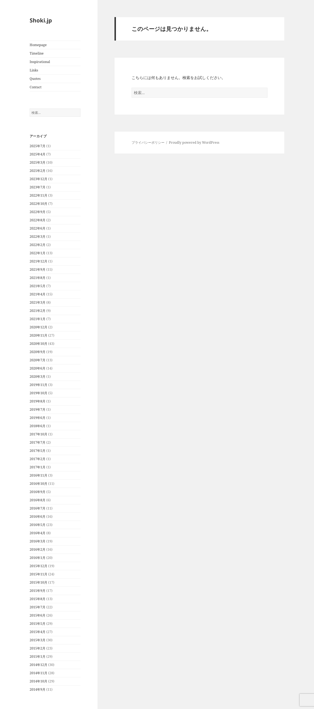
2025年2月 (38, 170)
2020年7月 (38, 360)
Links (34, 70)
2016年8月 (38, 500)
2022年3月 (38, 236)
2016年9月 (38, 492)
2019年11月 (38, 384)
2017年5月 (38, 450)
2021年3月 (38, 302)
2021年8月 (38, 277)
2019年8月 (38, 401)
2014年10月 (38, 681)
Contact (36, 87)
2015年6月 (38, 615)
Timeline (37, 53)
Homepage (38, 45)
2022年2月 (38, 245)
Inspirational (40, 61)
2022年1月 (38, 253)
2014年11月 (38, 673)
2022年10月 (38, 203)
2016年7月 (38, 508)
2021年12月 (38, 261)
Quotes (35, 78)
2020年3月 (38, 376)
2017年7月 (38, 442)
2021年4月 (38, 294)
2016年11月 (38, 475)
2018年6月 (38, 426)
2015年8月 (38, 599)
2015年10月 (38, 582)
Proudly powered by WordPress (194, 142)
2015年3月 (38, 640)
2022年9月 (38, 212)
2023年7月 (38, 187)
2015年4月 (38, 632)
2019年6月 (38, 417)
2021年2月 (38, 310)
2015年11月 (38, 574)
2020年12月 (38, 327)
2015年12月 (38, 566)
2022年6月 (38, 228)
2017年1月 (38, 467)
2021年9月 (38, 269)
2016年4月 (38, 533)
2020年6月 (38, 368)
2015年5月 (38, 623)
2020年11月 (38, 335)
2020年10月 (38, 343)
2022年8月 (38, 220)
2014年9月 (38, 689)
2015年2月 (38, 648)
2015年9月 (38, 590)
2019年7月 (38, 409)
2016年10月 (38, 483)
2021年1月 (38, 319)
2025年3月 (38, 162)
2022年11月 (38, 195)
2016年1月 (38, 557)
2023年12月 (38, 179)
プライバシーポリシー (148, 142)
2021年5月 (38, 286)
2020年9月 (38, 352)
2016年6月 (38, 516)
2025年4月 (38, 154)
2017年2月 (38, 459)
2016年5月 (38, 524)
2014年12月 (38, 664)
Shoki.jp (41, 20)
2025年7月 (38, 146)
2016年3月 (38, 541)
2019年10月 (38, 393)
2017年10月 (38, 434)
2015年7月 (38, 607)
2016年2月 (38, 549)
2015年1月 (38, 656)
